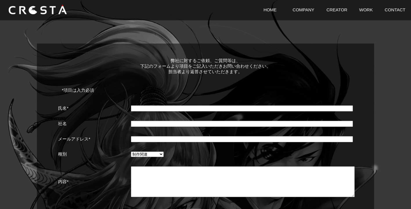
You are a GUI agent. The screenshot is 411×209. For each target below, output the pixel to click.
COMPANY (303, 9)
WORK (366, 9)
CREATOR (337, 9)
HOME (270, 9)
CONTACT (395, 9)
